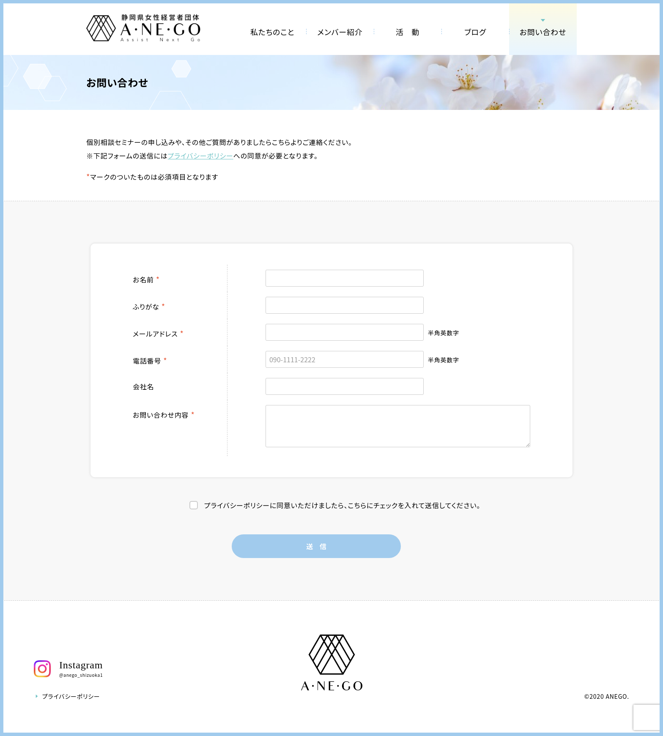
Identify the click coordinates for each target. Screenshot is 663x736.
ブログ (475, 31)
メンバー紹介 (339, 31)
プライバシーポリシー (200, 155)
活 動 (407, 31)
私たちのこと (272, 31)
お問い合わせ (543, 31)
